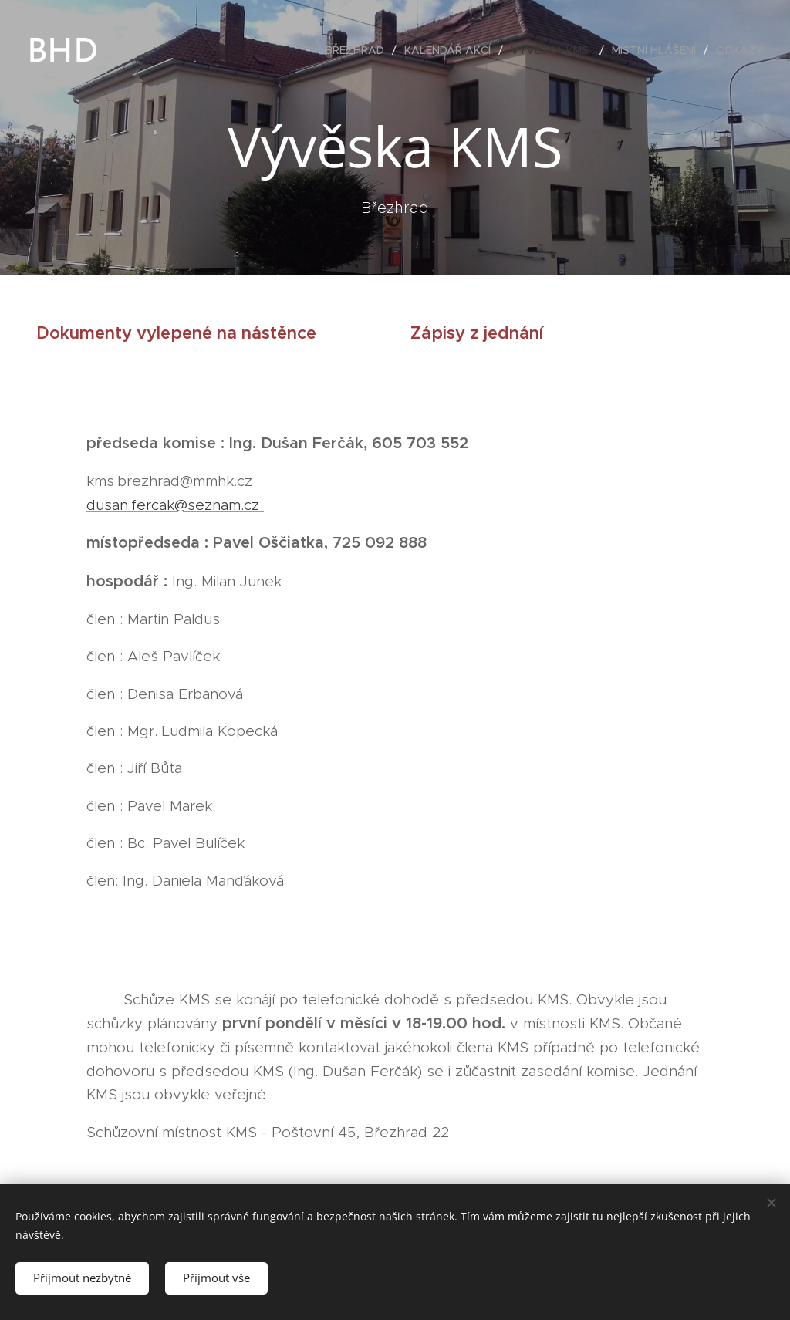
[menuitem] (359, 50)
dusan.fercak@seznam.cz (175, 505)
